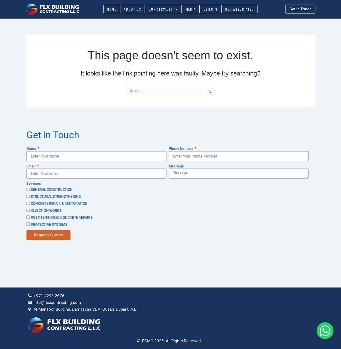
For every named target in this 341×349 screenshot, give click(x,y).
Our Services (163, 9)
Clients (210, 9)
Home (111, 9)
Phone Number (181, 149)
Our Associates (239, 9)
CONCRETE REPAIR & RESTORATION (59, 204)
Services (33, 183)
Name (31, 149)
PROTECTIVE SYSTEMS (49, 224)
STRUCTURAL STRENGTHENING (56, 197)
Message (176, 166)
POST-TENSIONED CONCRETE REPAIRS (61, 217)
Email (31, 166)
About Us (132, 9)
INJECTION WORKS (46, 211)
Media (191, 9)
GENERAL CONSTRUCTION (52, 190)
